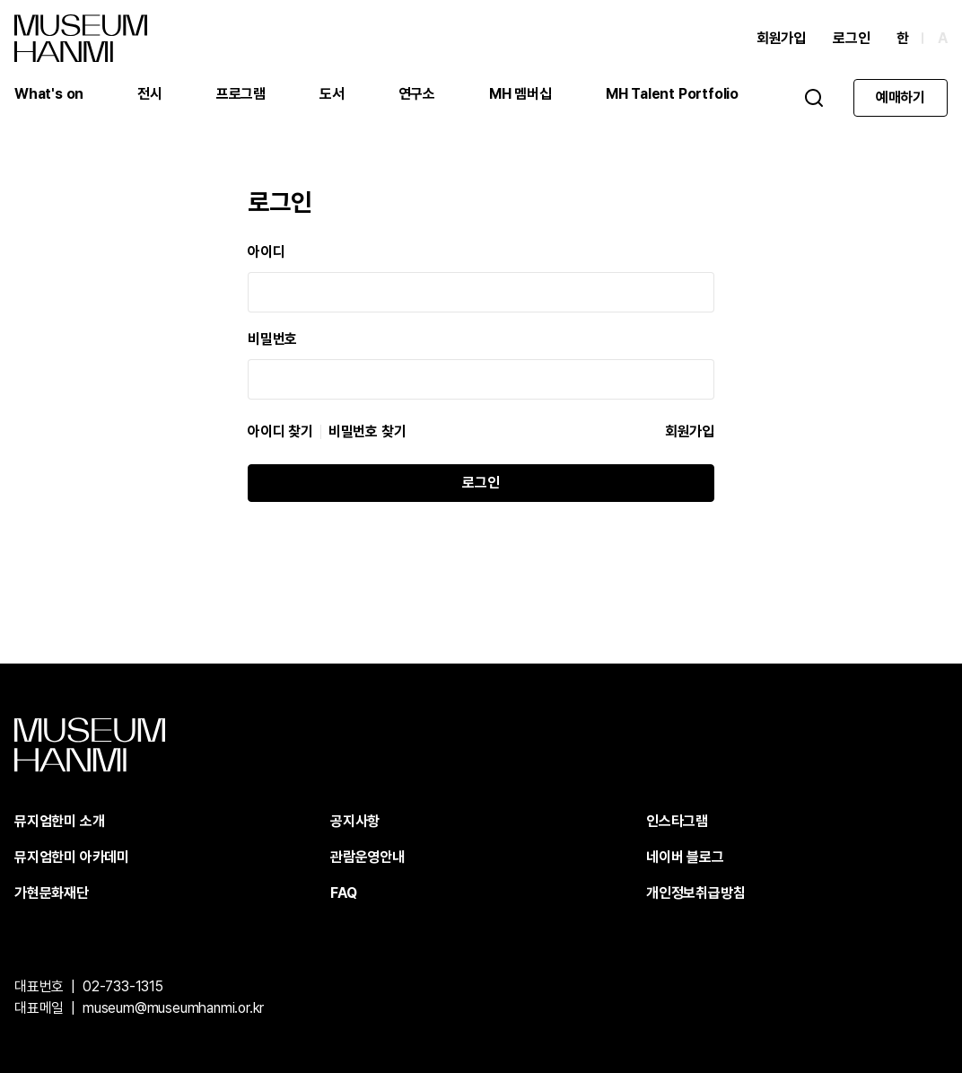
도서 (332, 93)
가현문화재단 (51, 892)
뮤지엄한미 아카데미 (71, 857)
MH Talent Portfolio (672, 93)
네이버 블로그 (685, 857)
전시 (149, 93)
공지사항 (355, 821)
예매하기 (900, 97)
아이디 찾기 (280, 432)
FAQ (343, 892)
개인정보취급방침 (695, 892)
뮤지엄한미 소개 (59, 821)
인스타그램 (677, 821)
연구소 (416, 93)
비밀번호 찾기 (367, 432)
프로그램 (241, 93)
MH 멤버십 (520, 93)
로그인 (851, 38)
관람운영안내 (367, 857)
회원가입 (781, 38)
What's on (48, 93)
